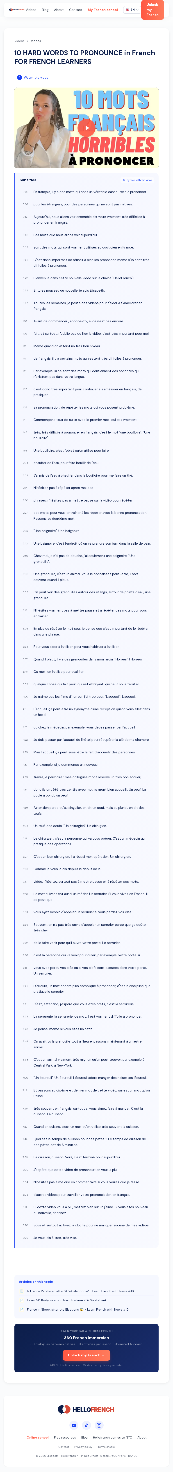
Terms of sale (106, 1447)
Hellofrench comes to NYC (112, 1437)
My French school (103, 10)
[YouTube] (73, 1425)
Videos (31, 10)
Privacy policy (83, 1447)
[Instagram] (99, 1425)
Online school (38, 1437)
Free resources (65, 1437)
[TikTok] (86, 1425)
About (59, 10)
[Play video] (86, 128)
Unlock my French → (86, 1355)
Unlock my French (153, 9)
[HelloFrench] (17, 9)
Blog (45, 10)
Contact (75, 10)
